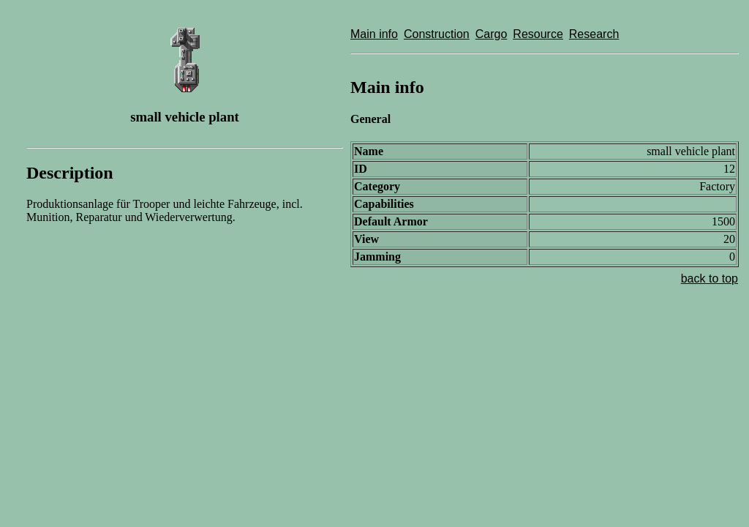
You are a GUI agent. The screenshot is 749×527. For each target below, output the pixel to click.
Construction (437, 34)
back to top (709, 278)
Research (594, 34)
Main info (374, 34)
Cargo (491, 34)
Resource (537, 34)
